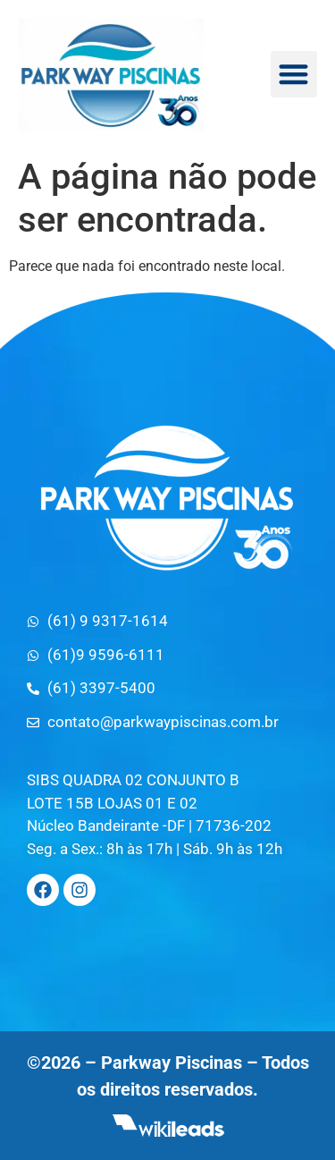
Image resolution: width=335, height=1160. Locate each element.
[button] (294, 74)
